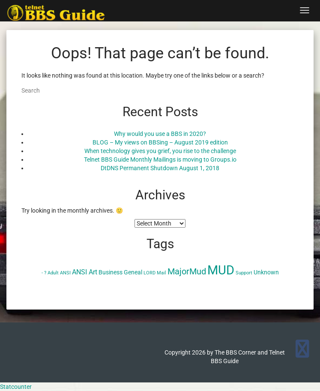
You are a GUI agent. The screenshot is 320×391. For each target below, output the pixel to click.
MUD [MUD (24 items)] (220, 270)
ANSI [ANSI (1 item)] (65, 273)
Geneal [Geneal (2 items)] (133, 272)
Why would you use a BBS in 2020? (160, 133)
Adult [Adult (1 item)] (53, 273)
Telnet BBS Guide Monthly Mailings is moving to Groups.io (160, 159)
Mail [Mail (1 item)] (161, 273)
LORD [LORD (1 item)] (150, 273)
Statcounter (16, 386)
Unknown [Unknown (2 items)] (266, 272)
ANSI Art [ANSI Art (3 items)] (84, 272)
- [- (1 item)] (42, 273)
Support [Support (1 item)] (244, 273)
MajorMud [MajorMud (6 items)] (186, 271)
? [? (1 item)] (45, 273)
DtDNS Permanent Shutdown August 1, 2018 (160, 168)
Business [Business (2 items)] (111, 272)
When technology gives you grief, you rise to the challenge (160, 150)
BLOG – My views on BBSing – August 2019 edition (160, 142)
